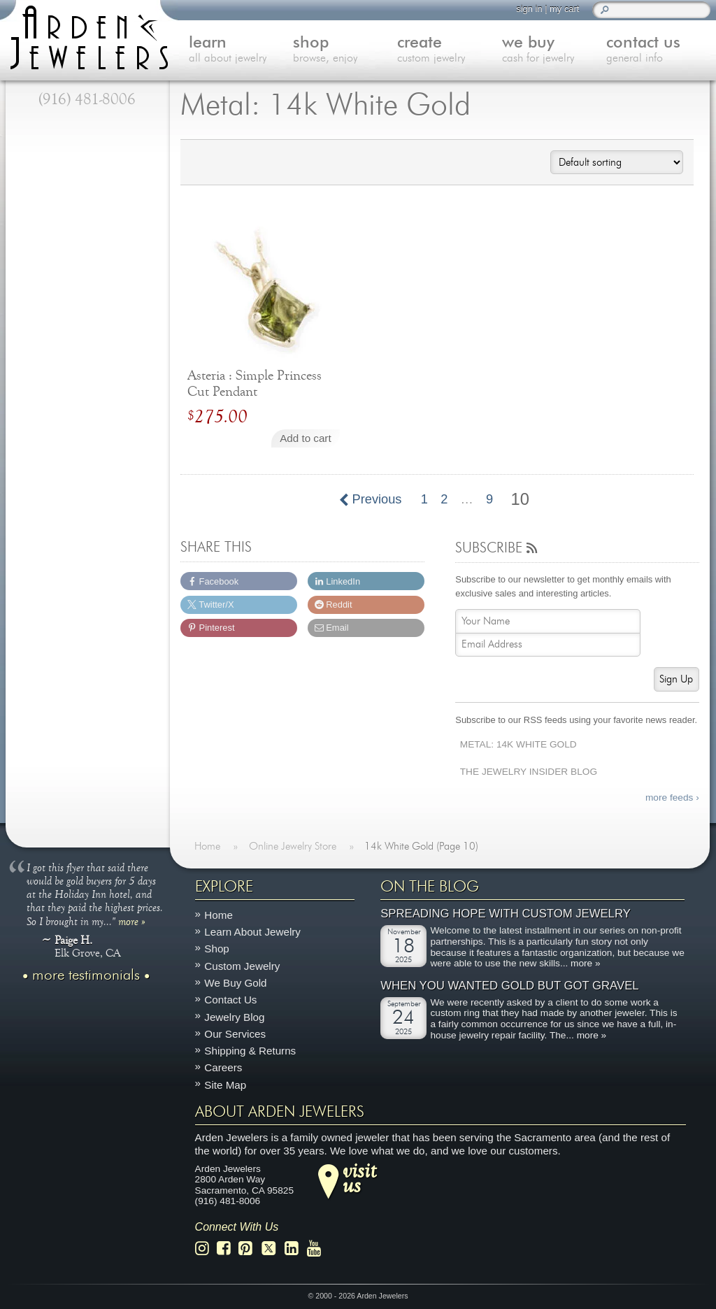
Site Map (225, 1085)
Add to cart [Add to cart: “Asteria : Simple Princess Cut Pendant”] (305, 438)
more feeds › (672, 797)
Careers (223, 1067)
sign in (529, 8)
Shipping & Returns (250, 1051)
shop (345, 50)
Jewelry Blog (234, 1016)
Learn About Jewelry (252, 932)
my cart (564, 8)
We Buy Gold (235, 983)
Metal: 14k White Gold (518, 744)
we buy (554, 50)
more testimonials (86, 975)
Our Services (235, 1034)
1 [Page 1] (424, 499)
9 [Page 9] (489, 499)
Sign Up (676, 679)
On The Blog (429, 886)
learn (241, 50)
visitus (359, 1177)
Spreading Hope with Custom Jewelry (505, 913)
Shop (216, 948)
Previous (370, 499)
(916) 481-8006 (87, 99)
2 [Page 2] (444, 499)
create (449, 50)
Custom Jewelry (242, 966)
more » (131, 921)
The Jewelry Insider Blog (528, 771)
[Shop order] (616, 162)
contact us (658, 50)
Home (218, 915)
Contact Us (230, 1000)
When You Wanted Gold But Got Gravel (509, 985)
